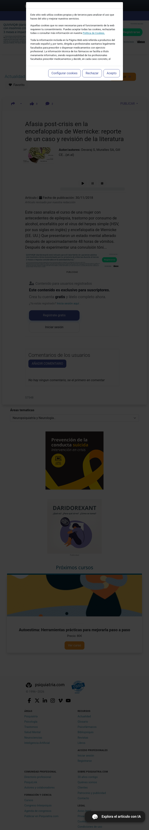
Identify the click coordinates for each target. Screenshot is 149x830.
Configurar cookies (65, 73)
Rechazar (92, 73)
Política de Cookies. (94, 33)
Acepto (112, 73)
